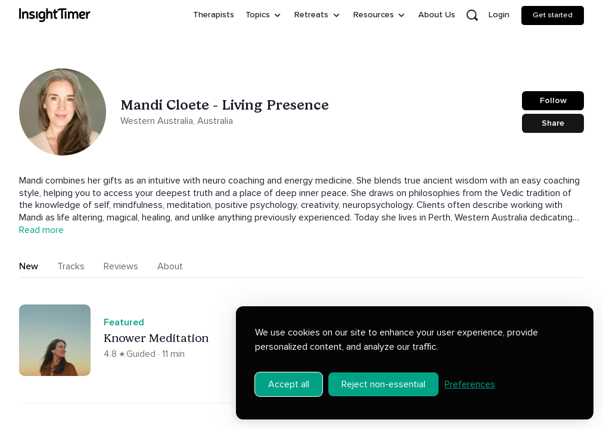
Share (553, 123)
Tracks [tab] (71, 266)
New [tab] (28, 266)
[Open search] (471, 15)
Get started (553, 15)
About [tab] (170, 266)
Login (499, 15)
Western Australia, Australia (176, 121)
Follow (553, 100)
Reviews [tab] (121, 266)
